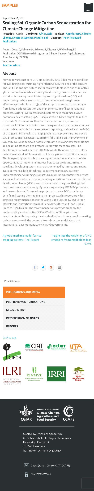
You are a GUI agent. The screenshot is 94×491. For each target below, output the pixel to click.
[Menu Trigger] (88, 7)
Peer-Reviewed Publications (25, 301)
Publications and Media (23, 292)
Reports (12, 326)
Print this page (12, 281)
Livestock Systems (22, 37)
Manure (38, 37)
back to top (9, 337)
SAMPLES (10, 5)
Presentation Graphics (22, 318)
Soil (46, 37)
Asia (49, 33)
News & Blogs (15, 310)
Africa (42, 33)
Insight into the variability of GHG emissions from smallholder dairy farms (71, 239)
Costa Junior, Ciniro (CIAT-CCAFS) (50, 465)
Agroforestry (73, 33)
